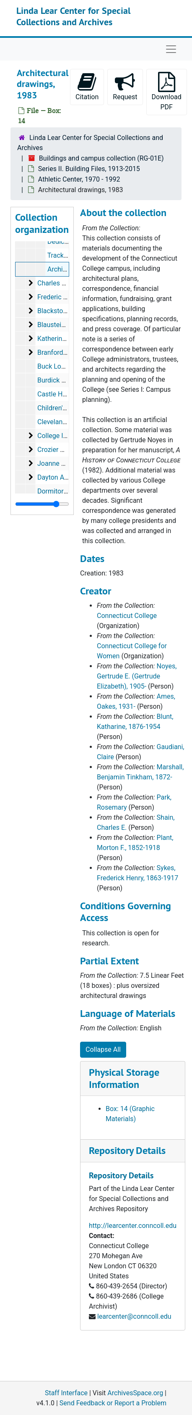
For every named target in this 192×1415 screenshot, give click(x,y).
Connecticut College (127, 616)
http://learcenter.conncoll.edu (132, 1226)
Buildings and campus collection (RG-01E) (101, 158)
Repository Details (127, 1150)
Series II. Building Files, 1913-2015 (89, 169)
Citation (87, 86)
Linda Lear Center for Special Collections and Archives (73, 16)
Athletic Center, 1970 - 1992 (79, 179)
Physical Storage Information (124, 1078)
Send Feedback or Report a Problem (113, 1403)
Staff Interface (66, 1393)
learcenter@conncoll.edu (134, 1316)
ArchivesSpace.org (135, 1393)
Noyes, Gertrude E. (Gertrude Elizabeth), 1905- (136, 676)
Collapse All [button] (103, 1049)
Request (125, 86)
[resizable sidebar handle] (42, 504)
